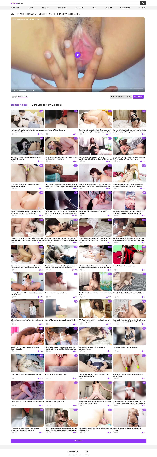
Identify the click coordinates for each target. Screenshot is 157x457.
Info (112, 96)
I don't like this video (15, 97)
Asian (17, 3)
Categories (79, 8)
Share (129, 96)
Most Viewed (62, 8)
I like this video (13, 97)
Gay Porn (108, 8)
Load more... (78, 441)
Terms (87, 451)
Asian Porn (15, 8)
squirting (142, 8)
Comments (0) (138, 96)
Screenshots (120, 96)
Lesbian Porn (125, 8)
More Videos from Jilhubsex (46, 104)
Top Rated (45, 8)
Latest (30, 8)
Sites (94, 8)
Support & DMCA (74, 451)
